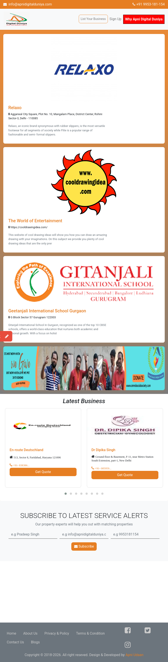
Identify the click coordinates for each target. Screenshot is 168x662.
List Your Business (93, 19)
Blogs (35, 642)
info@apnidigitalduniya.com (27, 4)
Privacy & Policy (56, 633)
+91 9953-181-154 (149, 4)
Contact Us (15, 642)
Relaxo (14, 107)
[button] (65, 493)
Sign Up (116, 19)
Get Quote (43, 472)
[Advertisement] (84, 592)
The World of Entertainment (35, 220)
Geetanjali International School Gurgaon (47, 310)
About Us (30, 633)
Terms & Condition (90, 633)
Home (11, 633)
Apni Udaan (135, 655)
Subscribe (84, 546)
